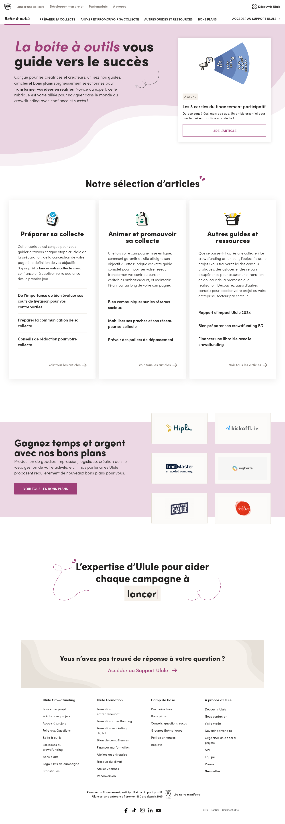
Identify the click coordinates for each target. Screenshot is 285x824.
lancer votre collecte (55, 267)
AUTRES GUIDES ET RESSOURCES (168, 19)
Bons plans (207, 19)
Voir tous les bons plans (45, 488)
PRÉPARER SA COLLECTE (57, 19)
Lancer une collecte (30, 6)
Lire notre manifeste (187, 794)
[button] (66, 6)
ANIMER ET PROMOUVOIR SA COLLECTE (110, 19)
